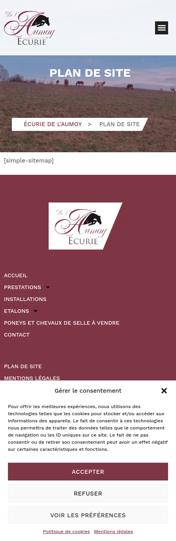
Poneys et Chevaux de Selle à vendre (61, 323)
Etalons (21, 311)
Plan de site (23, 366)
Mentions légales (113, 531)
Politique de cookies (66, 531)
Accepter (88, 471)
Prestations (27, 287)
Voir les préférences (88, 515)
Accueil (16, 275)
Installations (25, 299)
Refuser (88, 493)
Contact (17, 334)
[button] (164, 391)
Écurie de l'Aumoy (53, 124)
